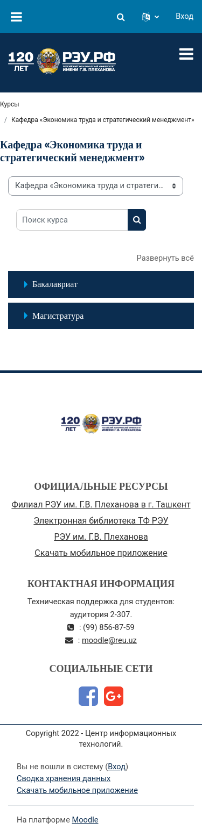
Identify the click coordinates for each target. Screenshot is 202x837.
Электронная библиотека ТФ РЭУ (100, 521)
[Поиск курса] (72, 220)
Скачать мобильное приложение (100, 553)
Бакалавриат (55, 283)
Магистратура (57, 315)
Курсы (9, 104)
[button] (121, 17)
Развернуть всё (165, 258)
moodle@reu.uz (109, 640)
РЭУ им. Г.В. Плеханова (101, 537)
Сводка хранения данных (63, 778)
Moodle (85, 820)
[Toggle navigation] (186, 54)
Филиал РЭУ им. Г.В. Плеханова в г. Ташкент (100, 504)
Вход (184, 16)
